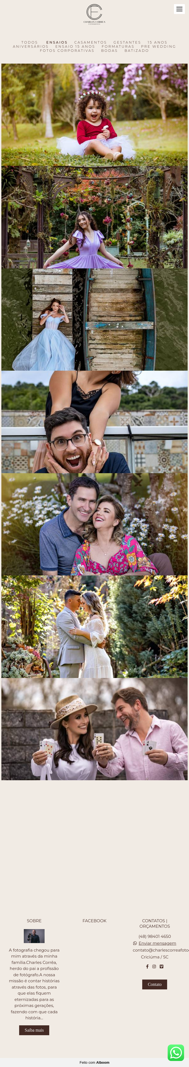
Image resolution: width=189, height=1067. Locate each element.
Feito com (94, 1062)
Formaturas (118, 46)
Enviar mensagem (157, 943)
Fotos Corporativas (67, 50)
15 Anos (158, 42)
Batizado (136, 50)
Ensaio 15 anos (75, 46)
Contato (155, 984)
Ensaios (57, 42)
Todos (29, 42)
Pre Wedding (158, 46)
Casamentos (90, 42)
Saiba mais (34, 1030)
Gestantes (127, 42)
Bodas (109, 50)
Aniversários (31, 46)
